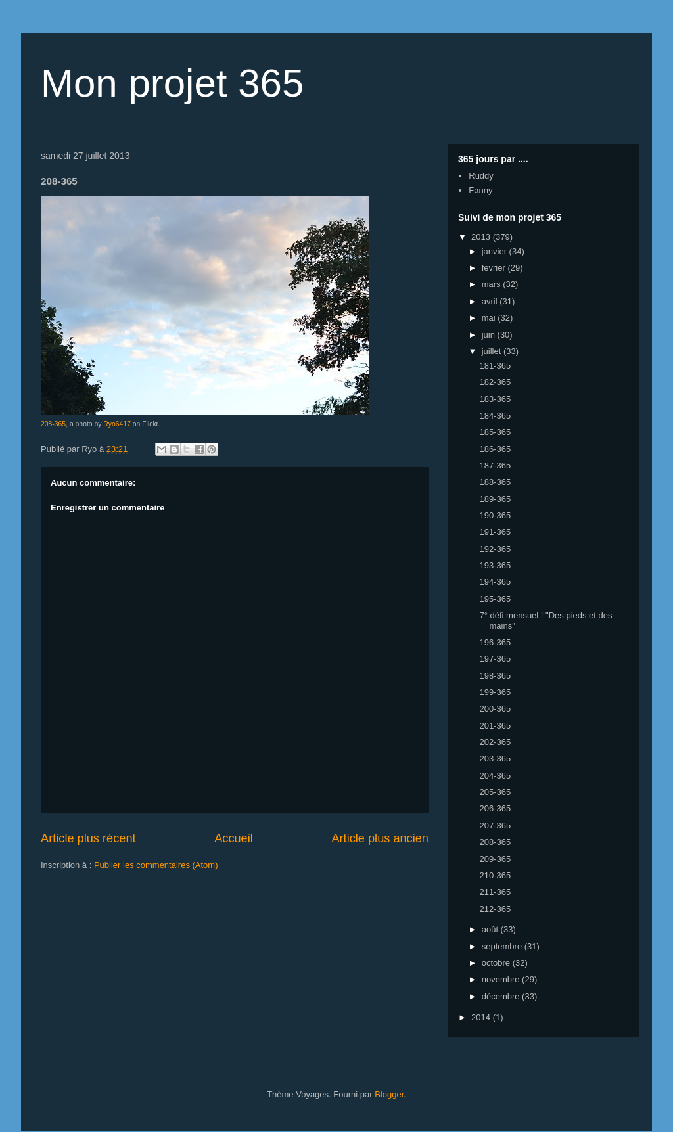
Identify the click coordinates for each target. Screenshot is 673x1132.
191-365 (495, 532)
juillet (492, 351)
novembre (502, 979)
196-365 (495, 642)
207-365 (495, 825)
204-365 (495, 776)
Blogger (389, 1094)
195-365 (495, 599)
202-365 (495, 742)
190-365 (495, 515)
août (491, 929)
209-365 (495, 859)
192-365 (495, 549)
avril (490, 301)
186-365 (495, 449)
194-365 (495, 582)
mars (492, 284)
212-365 (495, 909)
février (495, 268)
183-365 (495, 399)
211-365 (495, 892)
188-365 (495, 482)
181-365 (495, 366)
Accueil (233, 838)
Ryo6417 (117, 424)
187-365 (495, 465)
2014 (482, 1017)
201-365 (495, 726)
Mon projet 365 (172, 83)
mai (490, 318)
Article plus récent (88, 838)
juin (490, 335)
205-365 (495, 792)
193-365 (495, 565)
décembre (502, 996)
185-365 (495, 432)
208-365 (53, 424)
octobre (497, 963)
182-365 (495, 382)
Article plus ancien (380, 838)
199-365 (495, 692)
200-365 (495, 708)
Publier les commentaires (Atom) (156, 865)
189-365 (495, 499)
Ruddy (481, 176)
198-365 (495, 676)
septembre (503, 946)
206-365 (495, 808)
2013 (482, 237)
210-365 (495, 875)
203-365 (495, 758)
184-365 (495, 415)
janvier (495, 251)
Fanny (480, 190)
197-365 (495, 659)
